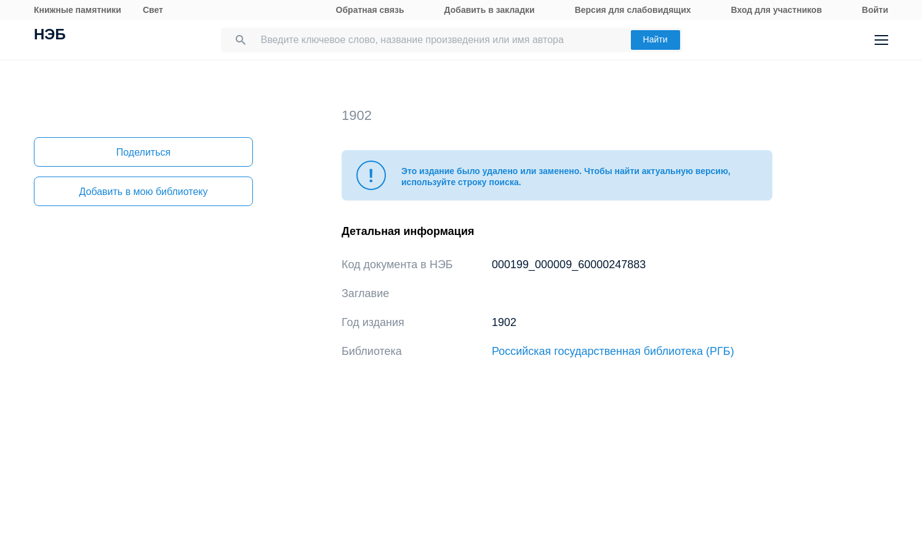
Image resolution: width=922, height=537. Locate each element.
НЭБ (50, 35)
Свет (153, 10)
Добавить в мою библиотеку (143, 191)
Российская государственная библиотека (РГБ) (613, 351)
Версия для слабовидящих (633, 10)
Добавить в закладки (489, 10)
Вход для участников (776, 10)
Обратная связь (370, 10)
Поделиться (143, 152)
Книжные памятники (77, 10)
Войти (875, 10)
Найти (655, 39)
